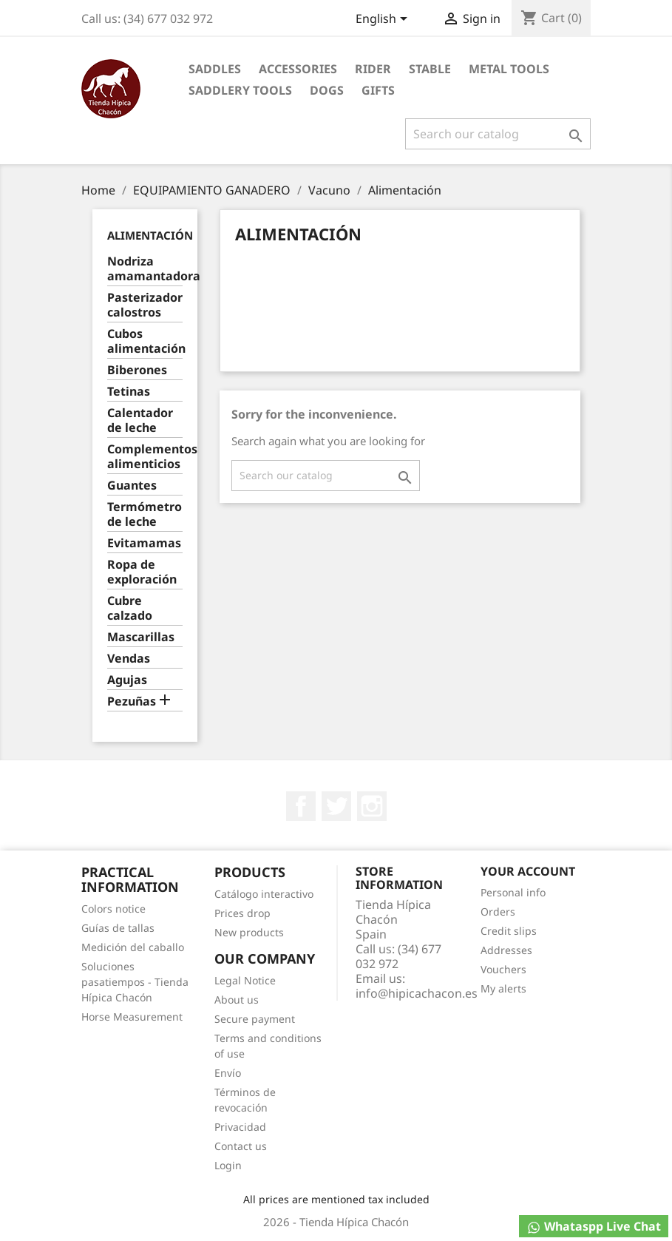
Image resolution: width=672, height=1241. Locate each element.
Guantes (132, 485)
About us (236, 1000)
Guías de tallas (118, 928)
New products (249, 932)
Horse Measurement (132, 1017)
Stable (430, 69)
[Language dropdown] (384, 20)
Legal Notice (245, 980)
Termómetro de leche (144, 514)
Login (228, 1165)
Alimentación (150, 235)
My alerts (503, 988)
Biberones (137, 370)
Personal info (513, 892)
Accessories (298, 69)
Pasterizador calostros (145, 305)
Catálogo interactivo (263, 894)
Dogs (327, 90)
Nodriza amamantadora (145, 269)
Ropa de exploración (142, 572)
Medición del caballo (132, 947)
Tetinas (128, 391)
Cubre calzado (129, 608)
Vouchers (503, 969)
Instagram (372, 806)
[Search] (498, 133)
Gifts (378, 90)
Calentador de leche (140, 420)
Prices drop (242, 913)
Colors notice (113, 909)
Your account (528, 871)
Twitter (336, 806)
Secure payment (254, 1019)
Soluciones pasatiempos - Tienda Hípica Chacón (135, 981)
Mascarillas (140, 637)
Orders (498, 911)
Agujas (127, 680)
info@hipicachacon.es (417, 993)
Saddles (215, 69)
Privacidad (240, 1127)
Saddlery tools (240, 90)
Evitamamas (144, 543)
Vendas (128, 658)
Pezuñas (131, 701)
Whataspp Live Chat (593, 1226)
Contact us (240, 1146)
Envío (227, 1073)
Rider (373, 69)
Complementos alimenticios (145, 457)
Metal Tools (509, 69)
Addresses (506, 950)
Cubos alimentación (145, 341)
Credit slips (509, 931)
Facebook (301, 806)
